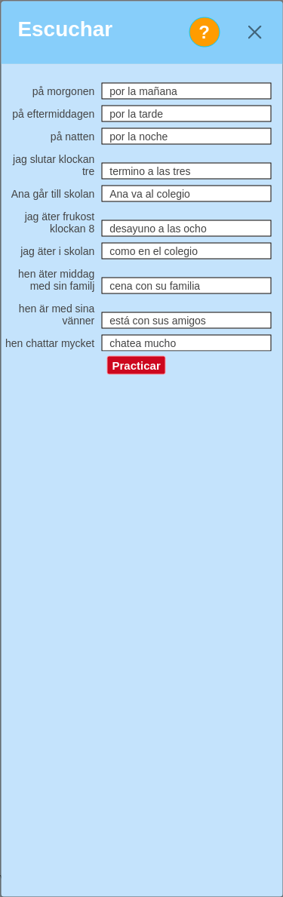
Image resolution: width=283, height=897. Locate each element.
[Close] (254, 32)
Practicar (136, 365)
